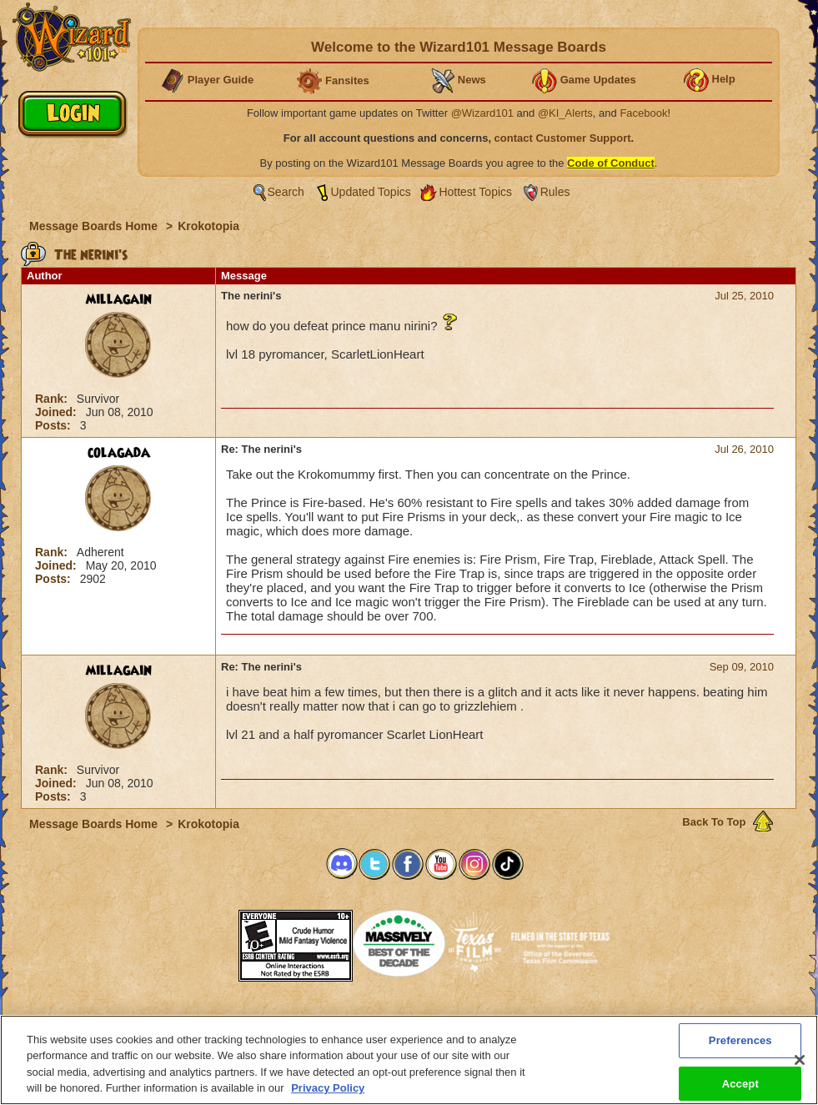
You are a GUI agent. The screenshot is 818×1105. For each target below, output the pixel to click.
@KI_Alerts (565, 113)
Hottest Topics (475, 191)
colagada (119, 453)
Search (286, 191)
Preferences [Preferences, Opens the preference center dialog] (740, 1040)
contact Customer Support (562, 138)
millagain (119, 299)
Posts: (54, 425)
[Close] (799, 1060)
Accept (740, 1083)
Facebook (643, 113)
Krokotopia (208, 226)
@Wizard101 (482, 113)
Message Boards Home (95, 226)
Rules (555, 191)
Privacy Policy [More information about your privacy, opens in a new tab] (327, 1088)
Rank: (53, 398)
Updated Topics (371, 191)
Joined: (57, 412)
